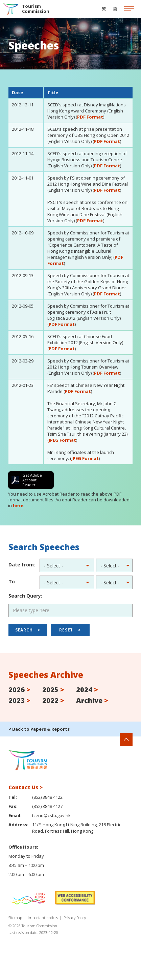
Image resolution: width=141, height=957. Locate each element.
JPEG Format (62, 440)
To (11, 581)
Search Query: (25, 595)
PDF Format (90, 117)
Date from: (21, 564)
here (18, 505)
